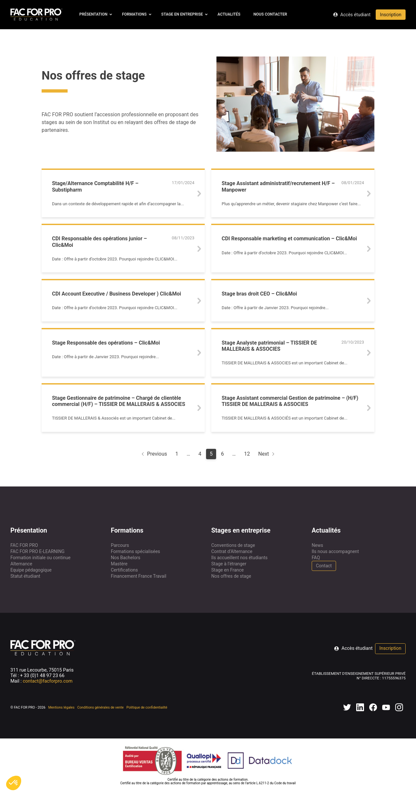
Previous (153, 454)
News (317, 545)
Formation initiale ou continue (40, 557)
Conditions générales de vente (100, 707)
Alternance (21, 563)
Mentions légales (61, 707)
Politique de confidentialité (146, 707)
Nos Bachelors (125, 557)
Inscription (390, 14)
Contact (324, 565)
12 (247, 454)
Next (267, 454)
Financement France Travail (138, 576)
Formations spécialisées (135, 551)
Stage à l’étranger (228, 563)
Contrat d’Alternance (232, 551)
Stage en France (227, 570)
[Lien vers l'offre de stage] (123, 193)
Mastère (119, 563)
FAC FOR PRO (24, 545)
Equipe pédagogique (31, 570)
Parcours (120, 545)
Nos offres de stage (231, 576)
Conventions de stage (233, 545)
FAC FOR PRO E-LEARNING (37, 551)
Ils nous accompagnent (335, 551)
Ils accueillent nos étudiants (239, 557)
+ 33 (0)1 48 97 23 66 (42, 675)
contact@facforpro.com (47, 681)
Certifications (124, 570)
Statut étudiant (25, 576)
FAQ (316, 557)
